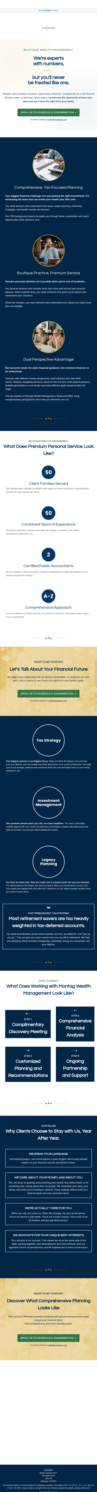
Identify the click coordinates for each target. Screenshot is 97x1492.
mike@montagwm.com (57, 120)
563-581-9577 (51, 1473)
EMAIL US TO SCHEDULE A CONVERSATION (47, 112)
